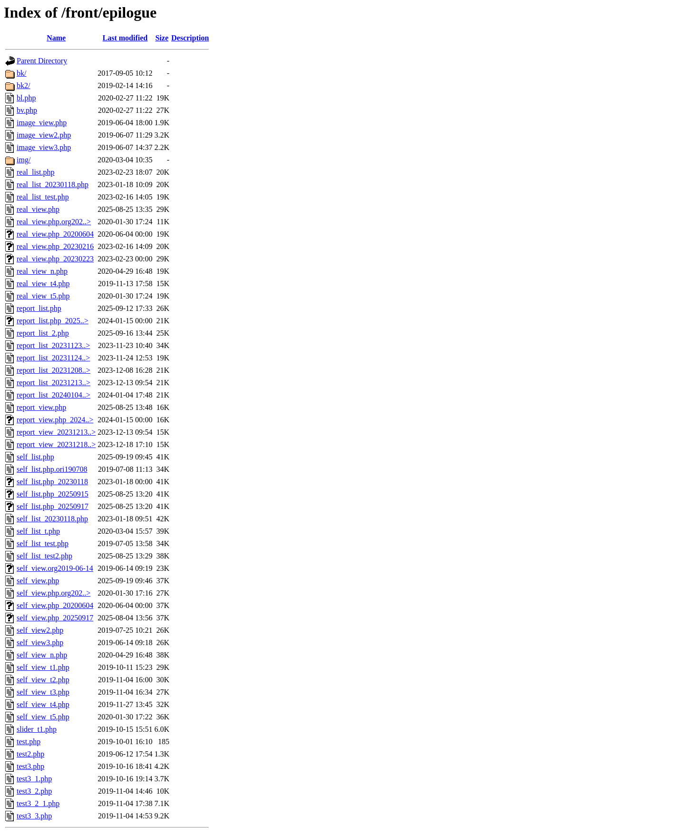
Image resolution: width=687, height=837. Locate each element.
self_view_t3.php (43, 692)
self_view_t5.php (43, 717)
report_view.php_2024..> (55, 420)
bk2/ (23, 85)
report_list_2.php (43, 333)
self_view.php (38, 581)
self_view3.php (40, 642)
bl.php (26, 98)
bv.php (27, 110)
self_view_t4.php (43, 704)
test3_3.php (34, 816)
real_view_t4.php (43, 283)
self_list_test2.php (44, 556)
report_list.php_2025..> (52, 321)
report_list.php (39, 308)
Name (56, 38)
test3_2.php (34, 791)
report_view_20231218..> (56, 444)
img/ (23, 160)
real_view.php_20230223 (55, 259)
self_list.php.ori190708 (52, 469)
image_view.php (42, 123)
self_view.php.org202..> (53, 593)
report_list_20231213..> (53, 383)
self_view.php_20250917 (55, 618)
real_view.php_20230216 (55, 246)
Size (161, 38)
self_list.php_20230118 (52, 482)
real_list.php (36, 172)
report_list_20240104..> (53, 395)
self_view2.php (40, 630)
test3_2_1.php (38, 803)
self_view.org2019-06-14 (55, 568)
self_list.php (35, 457)
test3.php (30, 766)
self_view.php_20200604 (55, 605)
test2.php (30, 754)
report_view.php (41, 407)
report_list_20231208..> (53, 370)
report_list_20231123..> (53, 345)
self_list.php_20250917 (52, 506)
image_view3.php (44, 147)
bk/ (21, 73)
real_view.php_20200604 (55, 234)
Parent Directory (42, 61)
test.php (28, 741)
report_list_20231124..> (53, 358)
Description (190, 38)
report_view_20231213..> (56, 432)
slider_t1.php (37, 729)
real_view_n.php (42, 271)
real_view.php (38, 209)
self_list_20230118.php (52, 519)
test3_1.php (34, 779)
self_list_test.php (43, 543)
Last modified (125, 38)
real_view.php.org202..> (54, 222)
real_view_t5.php (43, 296)
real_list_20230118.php (52, 184)
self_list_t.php (38, 531)
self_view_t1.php (43, 667)
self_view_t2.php (43, 680)
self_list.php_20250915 (52, 494)
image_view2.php (44, 135)
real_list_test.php (43, 197)
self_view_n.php (42, 655)
